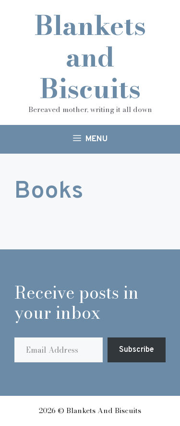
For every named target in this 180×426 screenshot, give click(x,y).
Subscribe (136, 350)
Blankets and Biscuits (90, 57)
